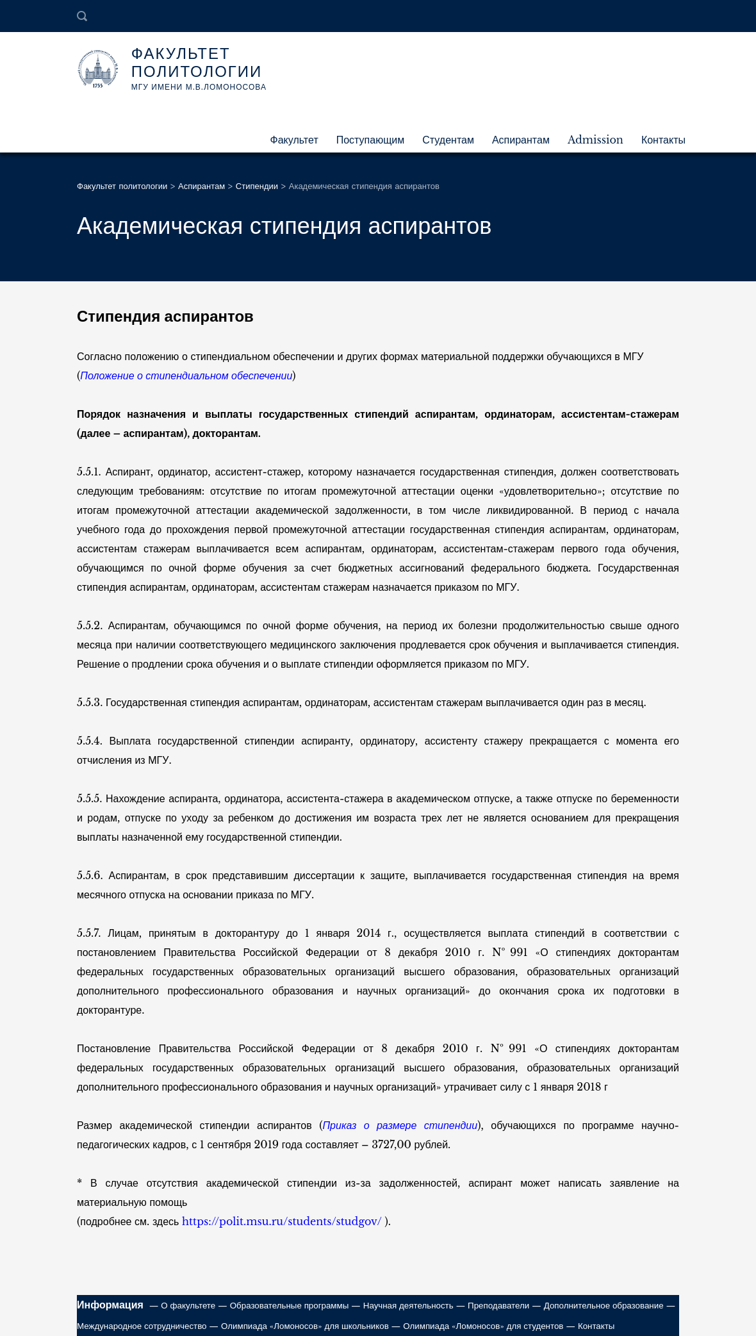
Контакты (663, 139)
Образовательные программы (289, 1305)
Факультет (294, 139)
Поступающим (370, 139)
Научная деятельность (408, 1305)
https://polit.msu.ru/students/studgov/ (282, 1221)
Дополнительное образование (604, 1305)
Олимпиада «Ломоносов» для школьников (305, 1326)
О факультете (188, 1305)
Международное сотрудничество (142, 1326)
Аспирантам (521, 139)
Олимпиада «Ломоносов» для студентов (483, 1326)
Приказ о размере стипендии (400, 1125)
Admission (595, 139)
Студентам (448, 139)
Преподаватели (498, 1305)
